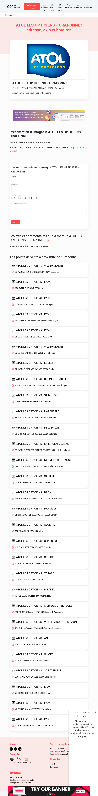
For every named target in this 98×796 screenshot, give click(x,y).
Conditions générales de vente (22, 780)
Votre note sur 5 (17, 195)
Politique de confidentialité (20, 783)
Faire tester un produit (59, 754)
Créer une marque (57, 749)
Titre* (13, 177)
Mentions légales (16, 777)
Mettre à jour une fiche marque (62, 751)
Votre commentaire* (19, 204)
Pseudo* (14, 185)
